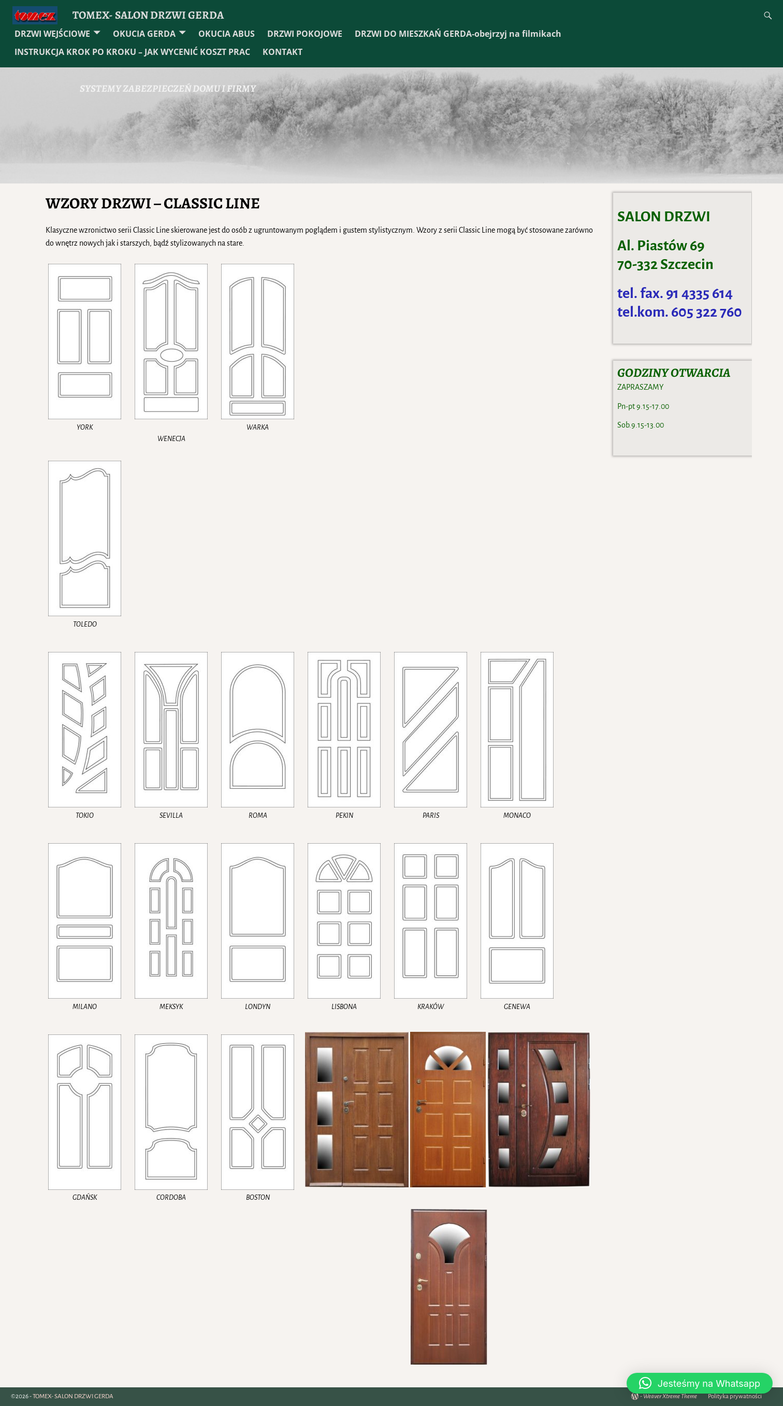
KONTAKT (282, 52)
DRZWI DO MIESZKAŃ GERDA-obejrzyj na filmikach (458, 33)
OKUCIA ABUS (226, 33)
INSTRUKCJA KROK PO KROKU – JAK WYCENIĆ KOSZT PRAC (132, 52)
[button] (700, 1383)
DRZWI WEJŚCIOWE (52, 33)
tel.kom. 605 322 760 (679, 312)
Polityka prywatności (735, 1396)
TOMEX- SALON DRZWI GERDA (148, 14)
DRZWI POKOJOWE (304, 33)
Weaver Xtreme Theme (670, 1396)
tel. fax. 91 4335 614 (675, 293)
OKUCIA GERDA (144, 33)
